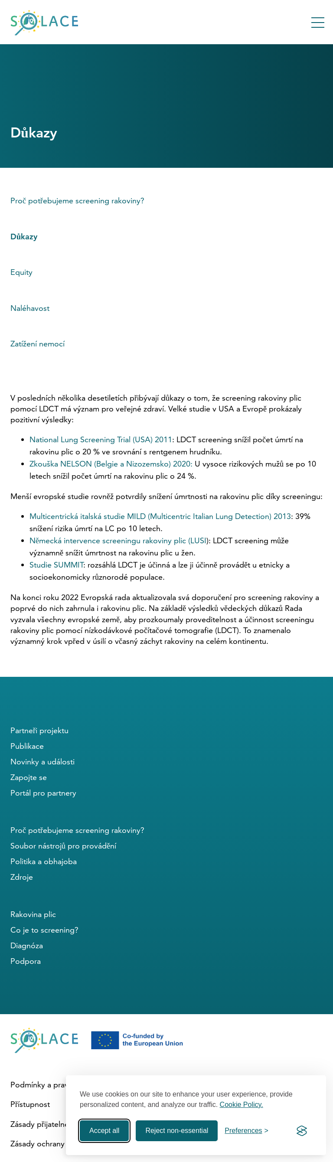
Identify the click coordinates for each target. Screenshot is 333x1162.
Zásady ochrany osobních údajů (65, 1144)
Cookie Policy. (241, 1104)
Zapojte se (28, 777)
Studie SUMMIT (56, 565)
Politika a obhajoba (43, 861)
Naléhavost (29, 308)
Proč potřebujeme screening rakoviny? (77, 201)
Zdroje (21, 877)
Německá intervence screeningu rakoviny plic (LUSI (117, 540)
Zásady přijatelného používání (61, 1124)
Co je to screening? (44, 930)
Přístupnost (30, 1104)
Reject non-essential (176, 1130)
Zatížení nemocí (37, 344)
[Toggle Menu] (317, 22)
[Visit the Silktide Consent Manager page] (301, 1130)
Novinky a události (42, 762)
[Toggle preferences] (246, 1130)
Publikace (27, 746)
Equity (21, 272)
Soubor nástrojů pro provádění (63, 846)
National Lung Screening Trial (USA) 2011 (100, 439)
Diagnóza (26, 945)
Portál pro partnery (43, 793)
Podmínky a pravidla (45, 1085)
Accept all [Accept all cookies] (104, 1130)
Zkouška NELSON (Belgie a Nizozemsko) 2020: (111, 464)
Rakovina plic (33, 914)
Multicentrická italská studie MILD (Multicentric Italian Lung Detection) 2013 (160, 516)
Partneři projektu (39, 730)
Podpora (25, 961)
